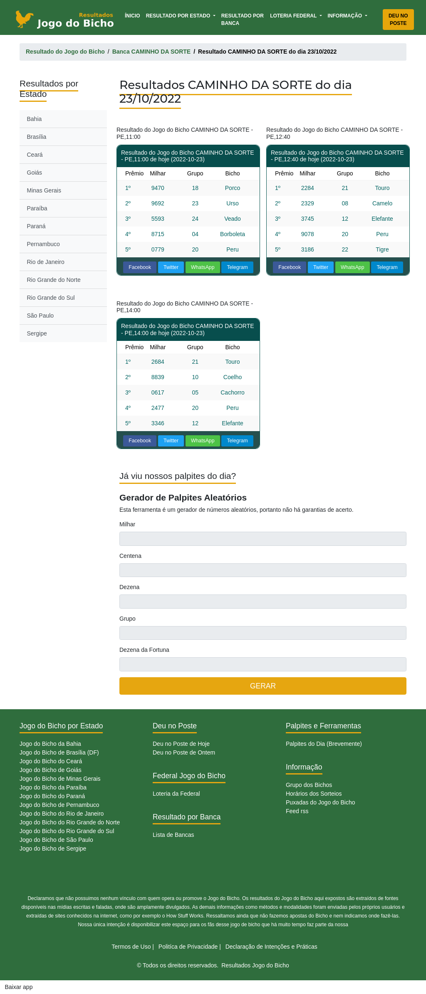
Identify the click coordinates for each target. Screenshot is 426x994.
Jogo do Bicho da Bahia (50, 743)
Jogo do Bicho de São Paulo (56, 839)
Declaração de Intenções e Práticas (271, 946)
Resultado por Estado (179, 16)
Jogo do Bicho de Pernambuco (59, 805)
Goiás (34, 172)
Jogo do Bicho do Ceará (51, 761)
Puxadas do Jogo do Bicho (320, 802)
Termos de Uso (131, 946)
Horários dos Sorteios (314, 793)
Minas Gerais (44, 190)
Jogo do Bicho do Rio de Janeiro (62, 813)
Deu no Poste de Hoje (181, 743)
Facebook (140, 267)
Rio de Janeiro (45, 262)
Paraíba (37, 208)
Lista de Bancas (173, 834)
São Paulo (40, 315)
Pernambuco (43, 244)
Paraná (36, 226)
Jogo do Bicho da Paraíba (53, 787)
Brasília (37, 136)
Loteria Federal (294, 16)
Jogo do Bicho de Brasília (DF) (59, 752)
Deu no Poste (398, 19)
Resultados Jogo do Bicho (255, 965)
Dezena (129, 587)
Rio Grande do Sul (51, 297)
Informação (346, 16)
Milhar (127, 524)
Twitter (170, 267)
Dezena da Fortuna (144, 649)
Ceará (35, 154)
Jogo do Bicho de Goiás (51, 770)
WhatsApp (203, 267)
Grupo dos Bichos (309, 785)
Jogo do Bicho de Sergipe (53, 848)
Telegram (237, 267)
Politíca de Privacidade (188, 946)
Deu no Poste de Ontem (184, 752)
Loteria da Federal (176, 793)
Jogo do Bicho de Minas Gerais (60, 778)
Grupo (127, 618)
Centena (130, 555)
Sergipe (37, 333)
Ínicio (134, 15)
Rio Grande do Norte (54, 279)
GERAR (263, 686)
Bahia (34, 119)
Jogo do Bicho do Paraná (52, 796)
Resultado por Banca (242, 19)
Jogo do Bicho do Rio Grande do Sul (67, 831)
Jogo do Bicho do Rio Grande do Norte (70, 822)
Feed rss (297, 811)
